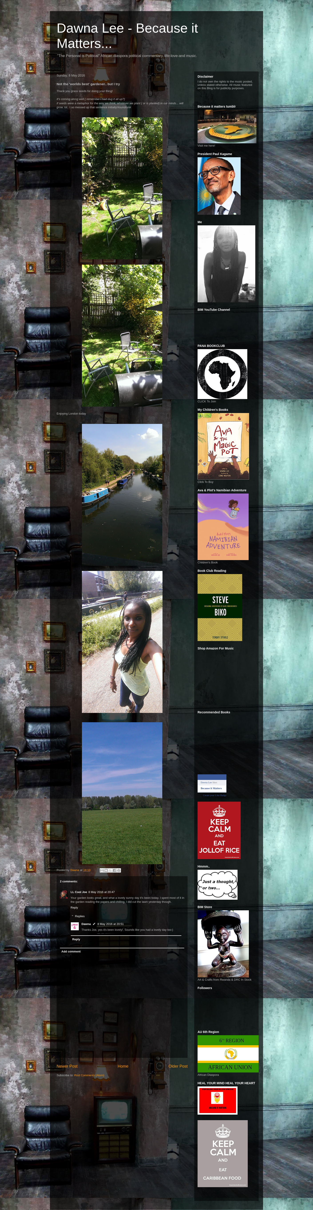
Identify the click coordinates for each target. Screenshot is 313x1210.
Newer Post (67, 1066)
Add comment (71, 951)
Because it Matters (211, 788)
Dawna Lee (206, 782)
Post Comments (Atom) (89, 1075)
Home (123, 1066)
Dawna (86, 924)
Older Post (178, 1066)
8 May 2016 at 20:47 (101, 892)
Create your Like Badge (214, 795)
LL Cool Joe (79, 892)
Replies (80, 916)
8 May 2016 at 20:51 (110, 924)
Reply (74, 907)
